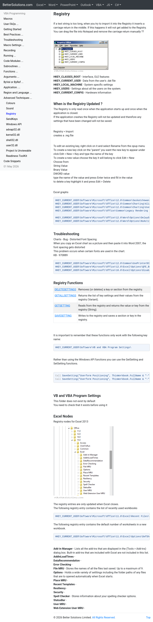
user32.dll (12, 145)
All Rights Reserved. (103, 617)
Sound (9, 108)
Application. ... (12, 87)
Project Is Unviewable (18, 150)
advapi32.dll (13, 129)
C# (117, 5)
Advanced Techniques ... (18, 97)
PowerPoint (68, 5)
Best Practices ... (13, 34)
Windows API (14, 124)
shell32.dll (12, 140)
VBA (99, 5)
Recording (9, 50)
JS (108, 5)
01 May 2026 (11, 166)
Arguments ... (11, 76)
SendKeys (12, 119)
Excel (40, 5)
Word (51, 5)
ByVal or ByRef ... (14, 82)
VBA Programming (14, 13)
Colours (10, 103)
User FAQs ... (11, 24)
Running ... (10, 55)
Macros (8, 18)
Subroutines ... (12, 66)
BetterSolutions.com (18, 5)
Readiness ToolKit (16, 155)
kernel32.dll (13, 134)
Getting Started (12, 29)
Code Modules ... (13, 60)
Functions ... (11, 71)
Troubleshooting (13, 39)
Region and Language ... (18, 92)
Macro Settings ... (14, 45)
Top (148, 617)
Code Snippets (12, 161)
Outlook (86, 5)
